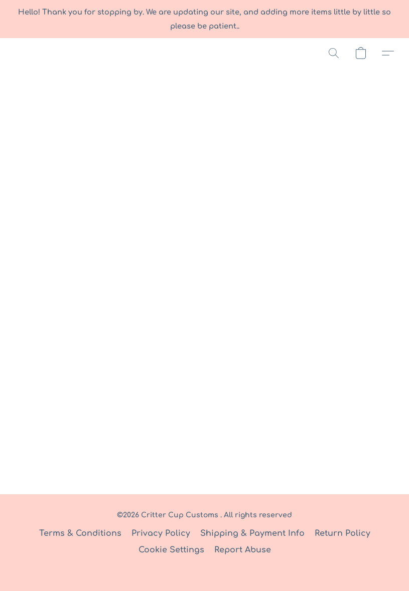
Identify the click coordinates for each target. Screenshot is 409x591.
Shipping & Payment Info (252, 533)
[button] (333, 53)
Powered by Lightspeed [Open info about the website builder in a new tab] (204, 569)
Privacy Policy (160, 533)
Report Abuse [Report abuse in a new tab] (242, 549)
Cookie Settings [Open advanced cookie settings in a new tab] (171, 549)
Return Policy (342, 533)
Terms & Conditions (80, 533)
